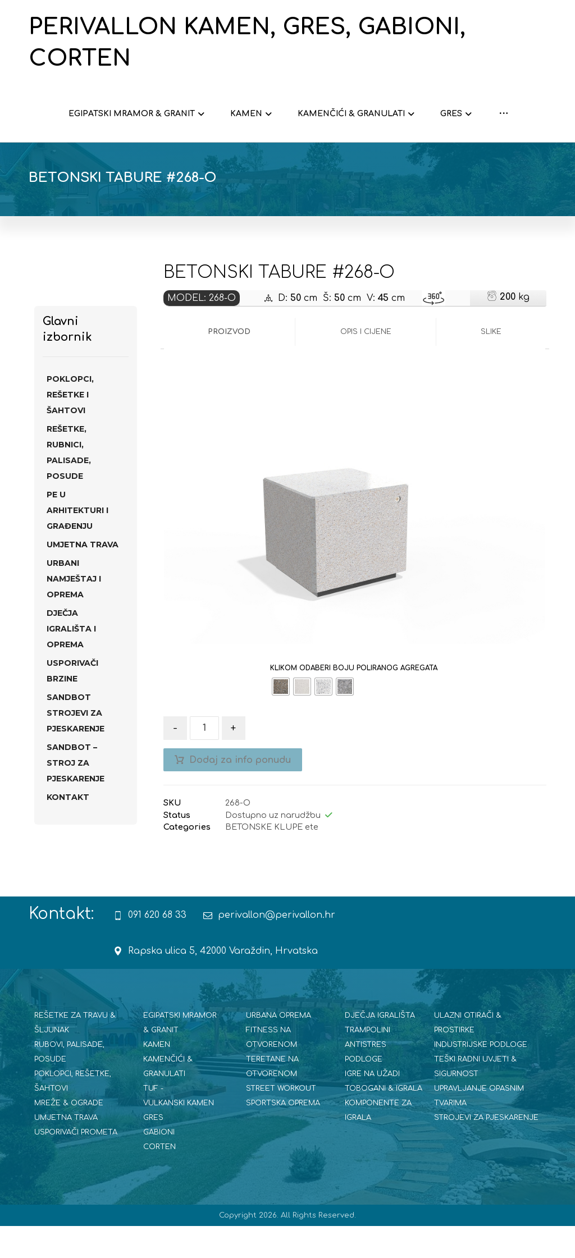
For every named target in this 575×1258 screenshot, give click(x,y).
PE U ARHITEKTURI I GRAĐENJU (77, 542)
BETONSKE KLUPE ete (271, 858)
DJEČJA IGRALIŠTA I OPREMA (71, 660)
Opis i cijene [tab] (365, 364)
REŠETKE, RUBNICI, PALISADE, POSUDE (69, 484)
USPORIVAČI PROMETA (75, 1164)
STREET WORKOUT (281, 1120)
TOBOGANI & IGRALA (383, 1120)
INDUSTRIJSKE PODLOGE (480, 1077)
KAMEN (156, 1077)
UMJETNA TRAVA (82, 576)
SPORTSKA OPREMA (283, 1135)
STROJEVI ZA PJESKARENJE (486, 1150)
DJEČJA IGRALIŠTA (380, 1047)
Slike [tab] (491, 364)
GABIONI (159, 1164)
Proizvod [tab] (229, 364)
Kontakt (68, 829)
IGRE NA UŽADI (372, 1106)
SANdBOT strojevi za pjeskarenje (75, 745)
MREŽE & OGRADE (68, 1135)
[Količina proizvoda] (204, 760)
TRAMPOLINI (367, 1062)
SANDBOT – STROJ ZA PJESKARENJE (75, 795)
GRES (153, 1150)
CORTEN (159, 1179)
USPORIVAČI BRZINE (72, 703)
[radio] (280, 718)
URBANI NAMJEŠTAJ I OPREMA (74, 611)
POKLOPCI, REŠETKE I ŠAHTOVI (70, 426)
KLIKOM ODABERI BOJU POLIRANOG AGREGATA (353, 700)
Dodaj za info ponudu (240, 792)
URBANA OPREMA (278, 1047)
